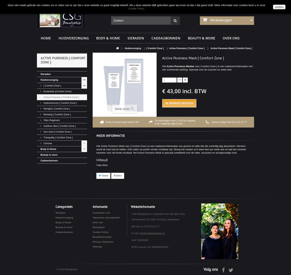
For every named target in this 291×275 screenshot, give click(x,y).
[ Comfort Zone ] (52, 85)
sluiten (279, 7)
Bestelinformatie (102, 237)
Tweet (103, 175)
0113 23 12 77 (239, 122)
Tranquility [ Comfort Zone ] (58, 137)
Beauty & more (201, 38)
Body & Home (108, 38)
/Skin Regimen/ (51, 120)
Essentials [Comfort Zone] (57, 91)
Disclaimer (99, 227)
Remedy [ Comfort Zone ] (57, 114)
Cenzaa (47, 143)
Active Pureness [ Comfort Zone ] (61, 97)
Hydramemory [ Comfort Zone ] (60, 103)
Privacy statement (103, 241)
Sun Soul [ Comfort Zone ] (57, 131)
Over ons (231, 38)
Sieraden (135, 38)
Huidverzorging (73, 38)
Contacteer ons (101, 212)
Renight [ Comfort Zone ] (56, 108)
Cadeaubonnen (165, 38)
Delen (118, 175)
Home (46, 38)
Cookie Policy (100, 232)
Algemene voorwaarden (106, 217)
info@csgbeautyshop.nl (152, 233)
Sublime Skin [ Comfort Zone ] (59, 126)
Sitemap (97, 246)
